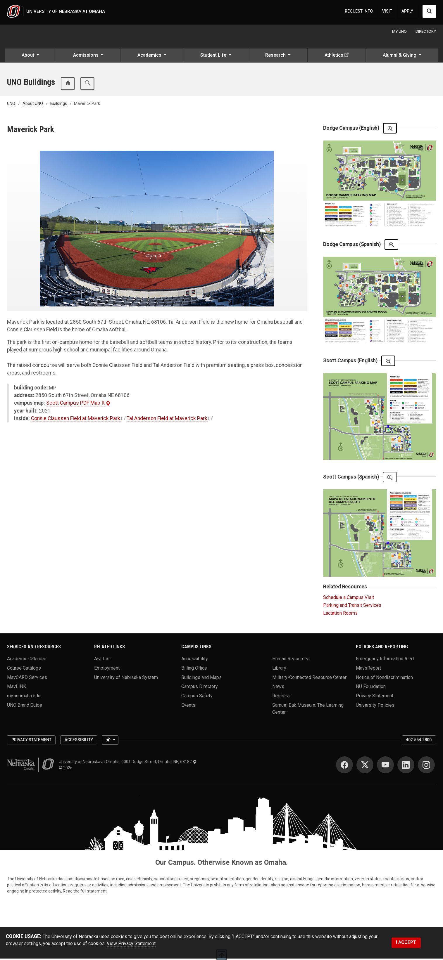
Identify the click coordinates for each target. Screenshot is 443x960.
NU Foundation (371, 688)
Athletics (334, 56)
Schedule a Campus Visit (348, 599)
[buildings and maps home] (68, 85)
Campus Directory (199, 688)
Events (188, 706)
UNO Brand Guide (24, 706)
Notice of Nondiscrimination (384, 678)
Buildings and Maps (201, 678)
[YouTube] (385, 766)
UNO (11, 105)
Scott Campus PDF (67, 404)
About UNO (33, 105)
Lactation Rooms (340, 614)
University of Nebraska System (126, 678)
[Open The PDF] (390, 129)
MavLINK (16, 688)
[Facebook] (344, 766)
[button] (30, 57)
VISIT (387, 12)
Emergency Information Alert (385, 660)
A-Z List (102, 660)
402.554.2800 (419, 741)
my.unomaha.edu (23, 697)
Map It (100, 404)
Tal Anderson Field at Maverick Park (167, 420)
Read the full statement (85, 892)
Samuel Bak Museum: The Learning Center (308, 709)
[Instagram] (426, 766)
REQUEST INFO (359, 12)
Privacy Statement (374, 697)
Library (279, 669)
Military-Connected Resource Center (309, 678)
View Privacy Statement (131, 945)
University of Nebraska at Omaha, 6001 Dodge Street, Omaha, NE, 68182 (128, 763)
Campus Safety (197, 697)
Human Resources (291, 660)
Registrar (281, 697)
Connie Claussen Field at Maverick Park (75, 420)
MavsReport (368, 669)
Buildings (58, 105)
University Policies (375, 706)
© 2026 (66, 769)
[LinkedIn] (405, 766)
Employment (107, 669)
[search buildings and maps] (87, 85)
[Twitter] (364, 766)
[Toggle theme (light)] (110, 741)
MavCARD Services (27, 678)
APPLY (407, 12)
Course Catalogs (24, 669)
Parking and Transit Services (352, 606)
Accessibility (194, 660)
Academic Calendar (26, 660)
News (278, 688)
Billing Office (194, 669)
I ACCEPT (406, 944)
